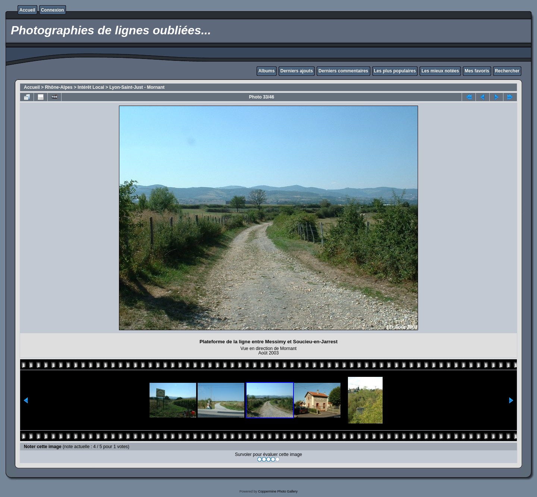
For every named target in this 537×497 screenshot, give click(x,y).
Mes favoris (477, 71)
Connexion (52, 10)
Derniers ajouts (296, 71)
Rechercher (507, 71)
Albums (266, 71)
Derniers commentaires (343, 71)
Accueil (27, 10)
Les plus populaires (395, 71)
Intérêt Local (91, 87)
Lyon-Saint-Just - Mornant (136, 87)
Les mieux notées (440, 71)
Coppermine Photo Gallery (278, 491)
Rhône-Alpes (58, 87)
